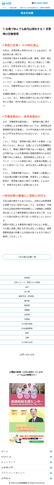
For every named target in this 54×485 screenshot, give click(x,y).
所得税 (27, 278)
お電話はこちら (19, 362)
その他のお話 (27, 342)
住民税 (27, 315)
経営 (27, 333)
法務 (27, 338)
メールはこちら (35, 362)
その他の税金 (27, 324)
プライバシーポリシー (26, 473)
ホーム (26, 451)
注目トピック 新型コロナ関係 (27, 282)
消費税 (27, 310)
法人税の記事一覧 (27, 257)
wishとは (26, 457)
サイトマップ (26, 462)
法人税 (27, 292)
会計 (27, 287)
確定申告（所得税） (27, 296)
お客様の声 (26, 467)
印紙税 (27, 319)
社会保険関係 (27, 328)
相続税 (27, 305)
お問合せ (26, 478)
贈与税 (27, 301)
